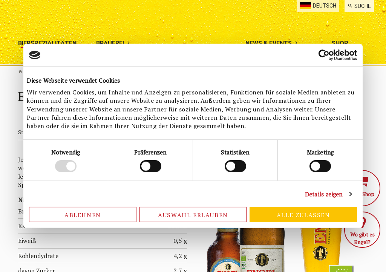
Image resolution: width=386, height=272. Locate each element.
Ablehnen (82, 215)
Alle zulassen (303, 215)
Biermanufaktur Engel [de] (20, 71)
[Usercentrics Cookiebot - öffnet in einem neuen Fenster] (324, 55)
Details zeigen (323, 194)
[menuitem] (359, 6)
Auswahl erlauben (193, 215)
